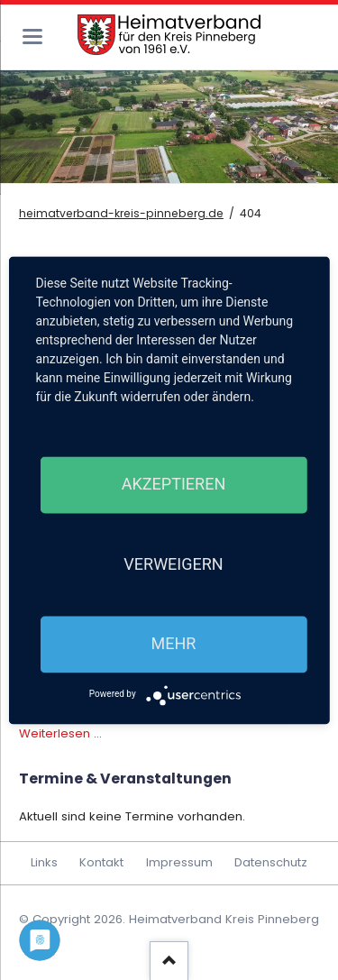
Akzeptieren (173, 484)
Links (44, 862)
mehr (173, 644)
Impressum (179, 862)
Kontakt (101, 862)
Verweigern (173, 563)
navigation (32, 36)
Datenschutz (270, 862)
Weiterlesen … (60, 733)
